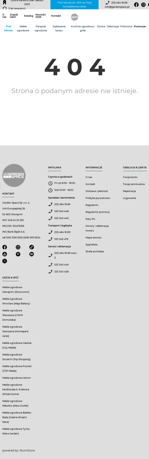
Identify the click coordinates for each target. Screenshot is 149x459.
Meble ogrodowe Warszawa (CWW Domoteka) (12, 315)
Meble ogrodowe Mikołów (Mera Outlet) (15, 403)
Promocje (140, 26)
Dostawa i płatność (97, 191)
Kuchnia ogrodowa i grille (83, 28)
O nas (4, 16)
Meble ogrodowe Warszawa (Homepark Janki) (15, 331)
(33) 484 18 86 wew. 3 (65, 255)
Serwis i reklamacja (59, 246)
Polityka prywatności (98, 198)
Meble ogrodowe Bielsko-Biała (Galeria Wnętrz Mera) (17, 417)
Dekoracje (113, 26)
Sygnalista (91, 244)
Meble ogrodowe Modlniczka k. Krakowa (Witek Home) (15, 389)
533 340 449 (61, 218)
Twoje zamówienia (134, 184)
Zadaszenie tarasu (59, 28)
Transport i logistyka (60, 225)
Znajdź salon (14, 16)
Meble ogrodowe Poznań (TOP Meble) (17, 368)
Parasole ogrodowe (41, 28)
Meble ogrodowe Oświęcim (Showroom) (15, 289)
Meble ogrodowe (23, 28)
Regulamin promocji (98, 212)
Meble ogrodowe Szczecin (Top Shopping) (16, 357)
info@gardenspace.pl (117, 6)
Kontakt (56, 16)
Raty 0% (90, 219)
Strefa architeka (95, 251)
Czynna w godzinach (60, 176)
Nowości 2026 (41, 16)
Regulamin (92, 205)
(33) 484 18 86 (119, 2)
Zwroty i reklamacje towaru (97, 228)
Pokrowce (126, 26)
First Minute (8, 28)
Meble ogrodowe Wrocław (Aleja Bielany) (16, 301)
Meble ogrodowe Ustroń (16, 377)
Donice (101, 26)
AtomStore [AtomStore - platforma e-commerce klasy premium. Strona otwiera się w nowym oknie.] (27, 450)
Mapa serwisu (93, 237)
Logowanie (129, 198)
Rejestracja (129, 191)
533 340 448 (61, 211)
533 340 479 (61, 239)
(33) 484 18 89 (62, 232)
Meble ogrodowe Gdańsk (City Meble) (16, 345)
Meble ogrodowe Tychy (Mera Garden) (16, 431)
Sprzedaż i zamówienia (61, 197)
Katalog (28, 16)
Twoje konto (130, 177)
